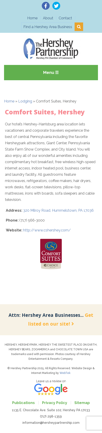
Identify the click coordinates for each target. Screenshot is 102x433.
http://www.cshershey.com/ (47, 230)
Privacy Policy (54, 403)
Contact (65, 18)
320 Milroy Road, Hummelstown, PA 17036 (58, 210)
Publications (23, 403)
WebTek (65, 373)
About (48, 18)
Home (32, 18)
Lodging (25, 101)
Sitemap (82, 403)
